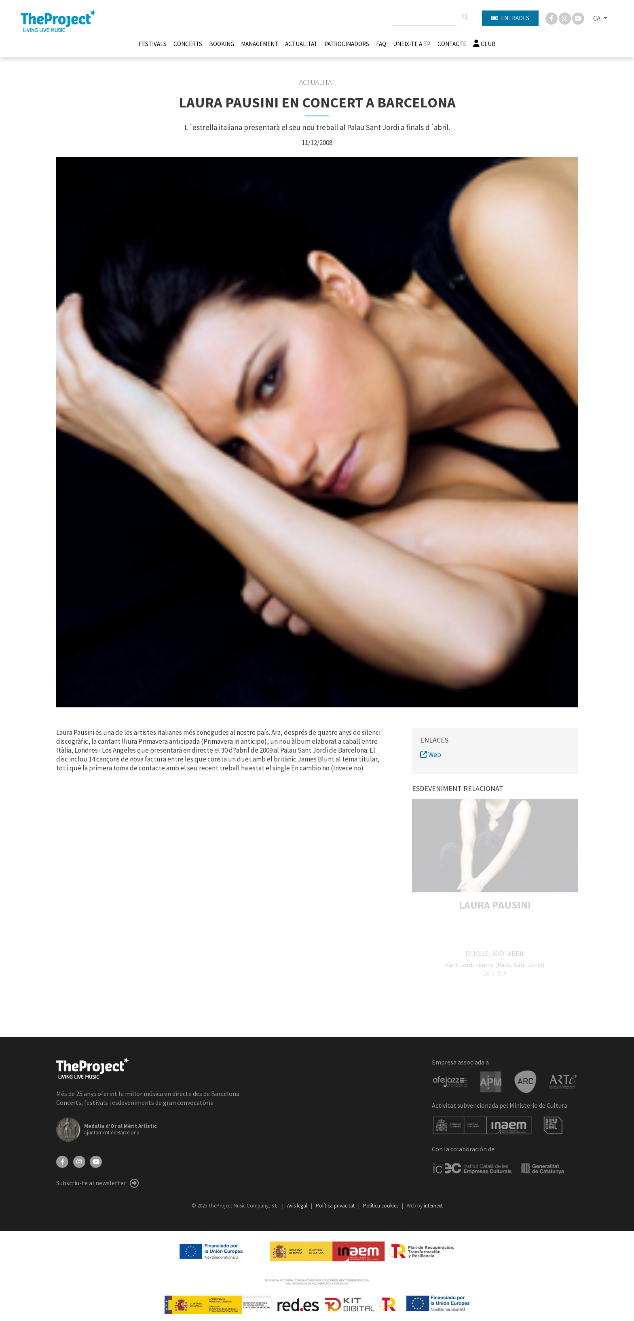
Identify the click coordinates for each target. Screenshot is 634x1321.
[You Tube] (578, 17)
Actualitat (301, 44)
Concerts (187, 44)
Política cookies (381, 1205)
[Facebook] (552, 17)
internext (433, 1205)
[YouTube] (96, 1161)
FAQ (381, 44)
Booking (221, 44)
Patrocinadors (346, 44)
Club (484, 44)
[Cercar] (465, 17)
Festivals (153, 44)
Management (259, 44)
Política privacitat (336, 1205)
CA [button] (597, 18)
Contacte (451, 44)
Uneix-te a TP (412, 44)
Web (430, 754)
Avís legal (298, 1205)
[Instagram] (565, 17)
